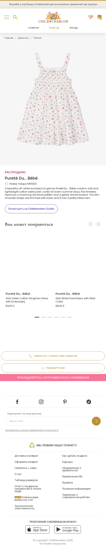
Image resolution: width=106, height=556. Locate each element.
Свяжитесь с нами (25, 468)
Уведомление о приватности (71, 469)
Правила (67, 482)
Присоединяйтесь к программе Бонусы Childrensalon (53, 377)
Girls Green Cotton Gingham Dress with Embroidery (27, 300)
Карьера (67, 462)
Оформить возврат (26, 462)
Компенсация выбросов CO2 (26, 498)
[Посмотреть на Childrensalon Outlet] (31, 208)
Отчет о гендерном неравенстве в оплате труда (28, 488)
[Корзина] (99, 17)
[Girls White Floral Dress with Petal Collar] (78, 260)
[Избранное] (90, 17)
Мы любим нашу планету (53, 445)
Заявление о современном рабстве (76, 496)
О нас (18, 474)
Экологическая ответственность (25, 507)
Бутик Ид (54, 27)
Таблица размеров (26, 480)
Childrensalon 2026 (61, 540)
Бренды (74, 27)
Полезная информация (76, 488)
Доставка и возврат (26, 455)
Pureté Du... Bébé (21, 178)
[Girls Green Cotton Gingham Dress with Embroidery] (28, 260)
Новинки (33, 27)
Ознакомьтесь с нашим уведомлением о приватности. (32, 430)
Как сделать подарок (74, 455)
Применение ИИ (72, 476)
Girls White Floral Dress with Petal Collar (75, 300)
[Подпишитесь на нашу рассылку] (96, 421)
